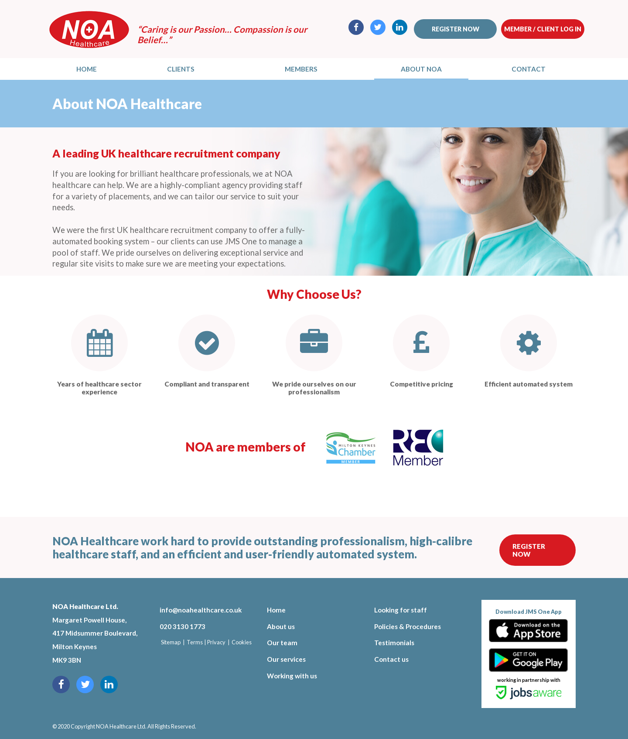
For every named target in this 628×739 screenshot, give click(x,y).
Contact (529, 69)
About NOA (421, 69)
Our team (282, 643)
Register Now (528, 550)
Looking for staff (400, 610)
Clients (181, 69)
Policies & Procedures (407, 626)
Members (301, 69)
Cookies (242, 642)
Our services (286, 659)
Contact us (391, 659)
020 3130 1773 (182, 626)
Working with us (292, 676)
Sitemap (171, 642)
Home (86, 69)
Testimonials (394, 643)
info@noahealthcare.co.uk (201, 610)
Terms (195, 642)
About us (281, 626)
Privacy (216, 642)
